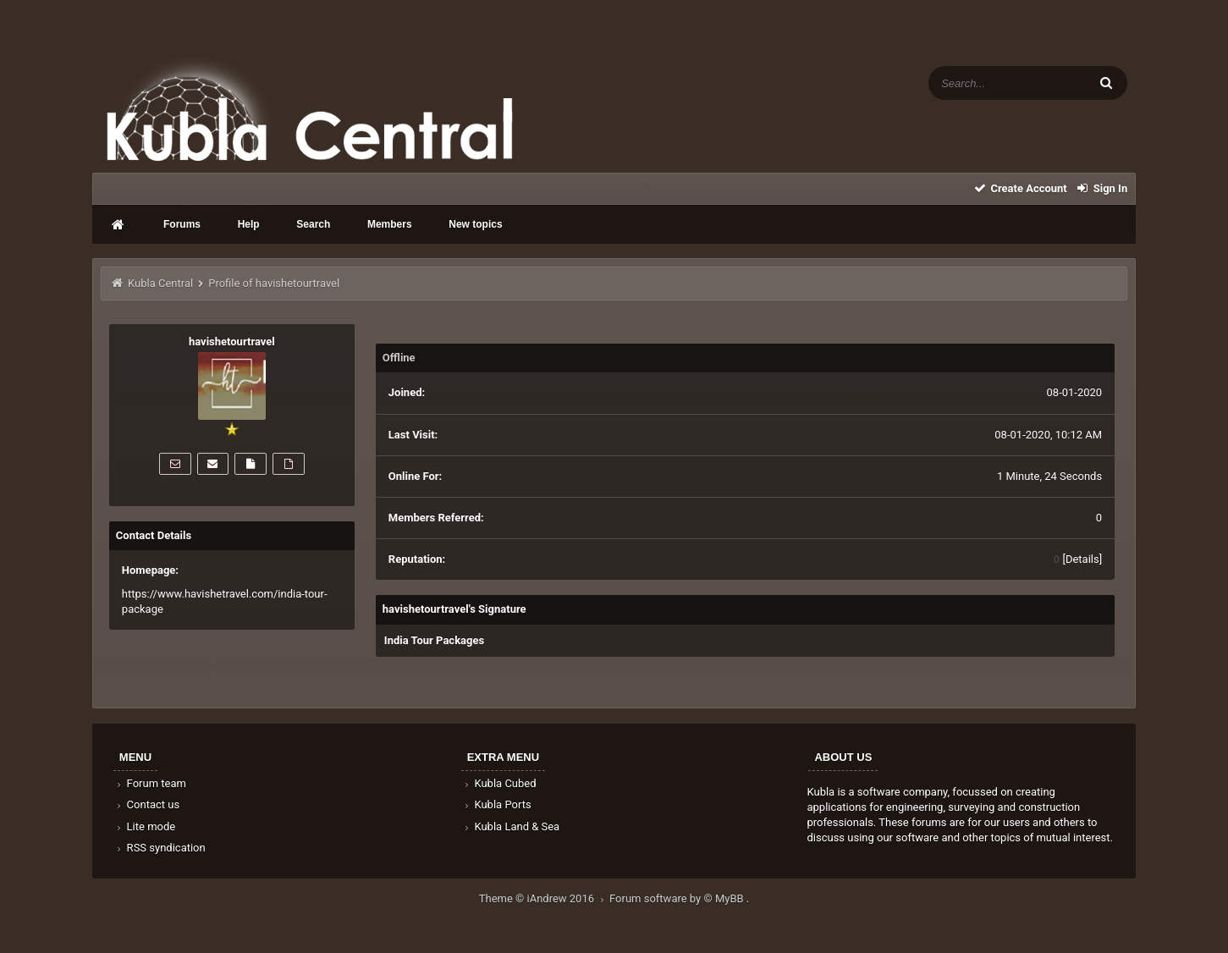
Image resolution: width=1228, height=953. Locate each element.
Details (1082, 559)
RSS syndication (160, 847)
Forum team (150, 783)
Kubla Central (160, 283)
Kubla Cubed (499, 783)
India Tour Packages (434, 640)
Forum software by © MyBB (677, 898)
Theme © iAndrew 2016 (544, 898)
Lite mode (144, 826)
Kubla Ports (496, 804)
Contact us (146, 804)
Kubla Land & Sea (511, 826)
